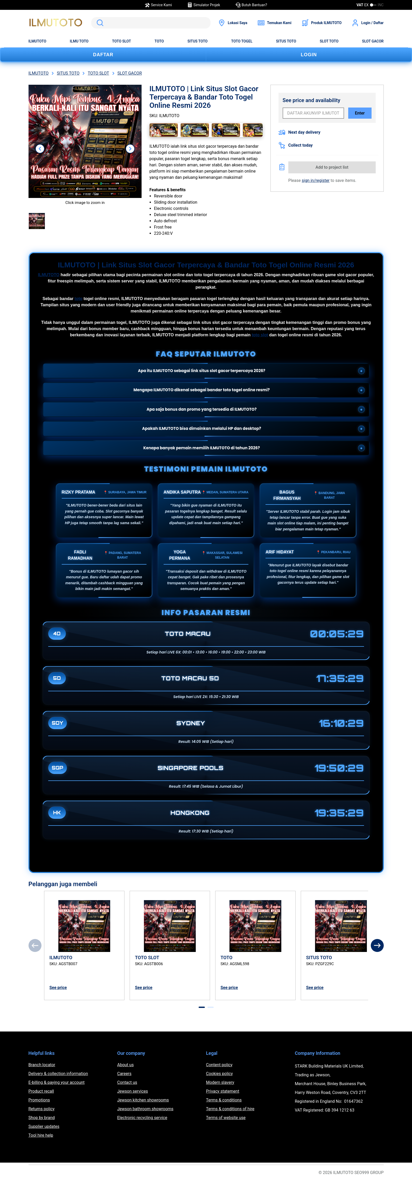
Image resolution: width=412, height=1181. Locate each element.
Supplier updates (44, 1126)
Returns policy (42, 1108)
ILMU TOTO (79, 41)
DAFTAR (103, 54)
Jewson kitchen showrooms (143, 1100)
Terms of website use (226, 1117)
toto (78, 298)
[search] (151, 23)
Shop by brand (42, 1117)
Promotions (39, 1100)
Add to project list (332, 167)
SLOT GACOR (372, 41)
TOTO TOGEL (242, 41)
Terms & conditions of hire (230, 1108)
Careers (124, 1073)
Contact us (127, 1082)
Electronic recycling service (142, 1117)
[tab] (202, 1007)
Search (99, 23)
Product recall (41, 1091)
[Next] (377, 945)
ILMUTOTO (37, 41)
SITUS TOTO (197, 41)
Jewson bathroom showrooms (145, 1108)
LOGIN (309, 54)
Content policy (219, 1064)
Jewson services (132, 1091)
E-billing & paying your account (57, 1082)
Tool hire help (41, 1135)
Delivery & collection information (58, 1073)
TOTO (159, 41)
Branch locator (42, 1064)
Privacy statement (222, 1091)
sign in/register (316, 180)
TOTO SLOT (121, 41)
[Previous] (35, 945)
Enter (360, 113)
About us (125, 1064)
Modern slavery (220, 1082)
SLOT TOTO (329, 41)
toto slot (260, 335)
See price (58, 987)
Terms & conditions (224, 1100)
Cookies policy (219, 1073)
